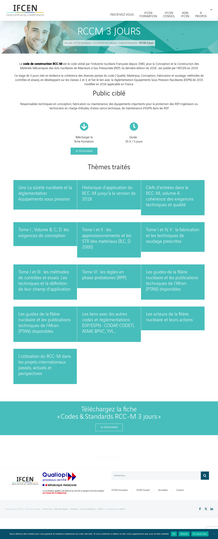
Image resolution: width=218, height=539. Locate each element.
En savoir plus (200, 534)
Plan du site (47, 509)
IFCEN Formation (120, 490)
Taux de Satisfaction (88, 509)
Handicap (74, 509)
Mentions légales (61, 509)
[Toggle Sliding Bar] (211, 10)
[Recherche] (205, 476)
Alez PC (122, 509)
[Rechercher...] (156, 476)
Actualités (163, 490)
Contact (180, 490)
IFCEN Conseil (143, 490)
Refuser (184, 534)
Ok (173, 534)
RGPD (100, 509)
